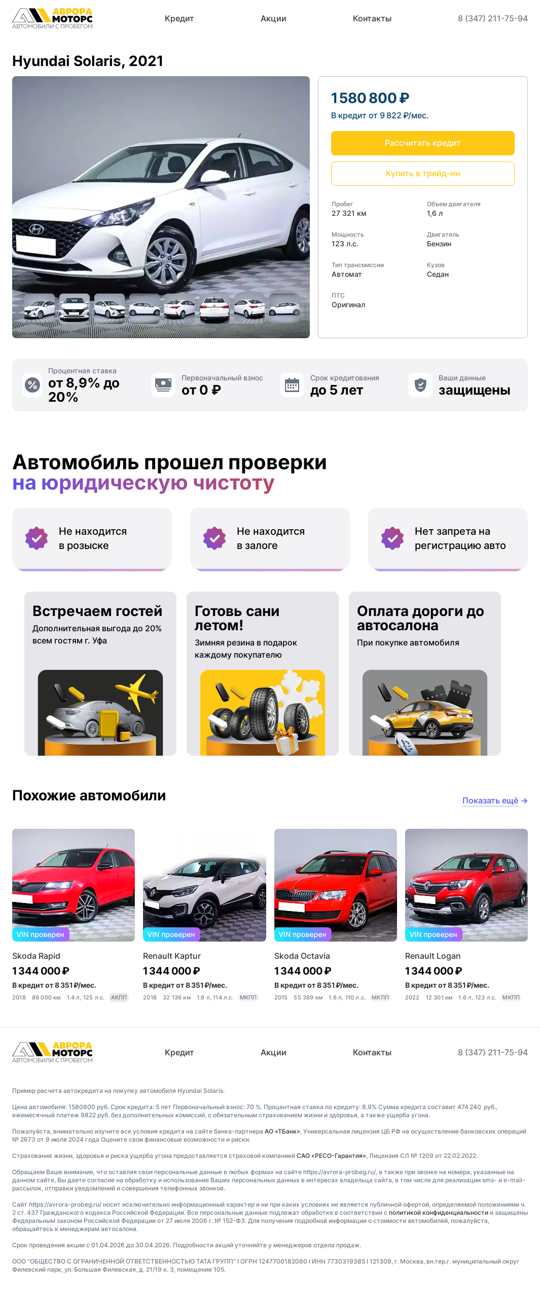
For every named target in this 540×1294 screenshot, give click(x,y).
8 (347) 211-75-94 (493, 18)
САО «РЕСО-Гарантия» (331, 1155)
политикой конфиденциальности (438, 1212)
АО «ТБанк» (282, 1131)
